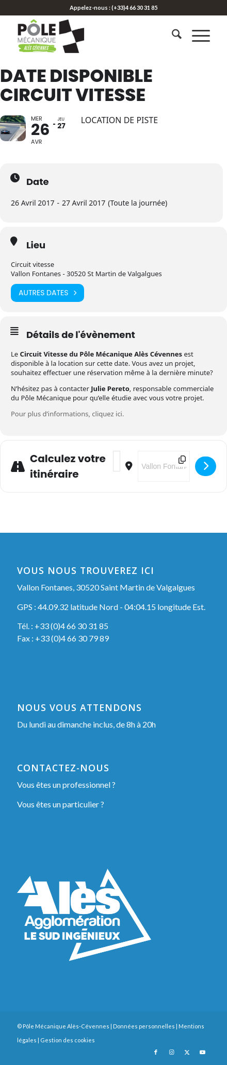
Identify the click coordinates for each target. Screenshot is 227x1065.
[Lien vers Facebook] (156, 1052)
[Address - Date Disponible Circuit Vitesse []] (116, 461)
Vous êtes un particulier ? (60, 804)
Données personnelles (144, 1026)
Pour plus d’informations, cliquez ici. (67, 413)
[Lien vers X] (186, 1052)
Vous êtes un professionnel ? (66, 784)
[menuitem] (171, 35)
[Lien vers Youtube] (202, 1052)
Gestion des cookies (67, 1040)
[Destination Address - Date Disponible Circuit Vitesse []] (164, 466)
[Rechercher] (171, 35)
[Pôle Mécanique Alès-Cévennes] (94, 35)
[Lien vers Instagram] (171, 1052)
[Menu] (196, 35)
